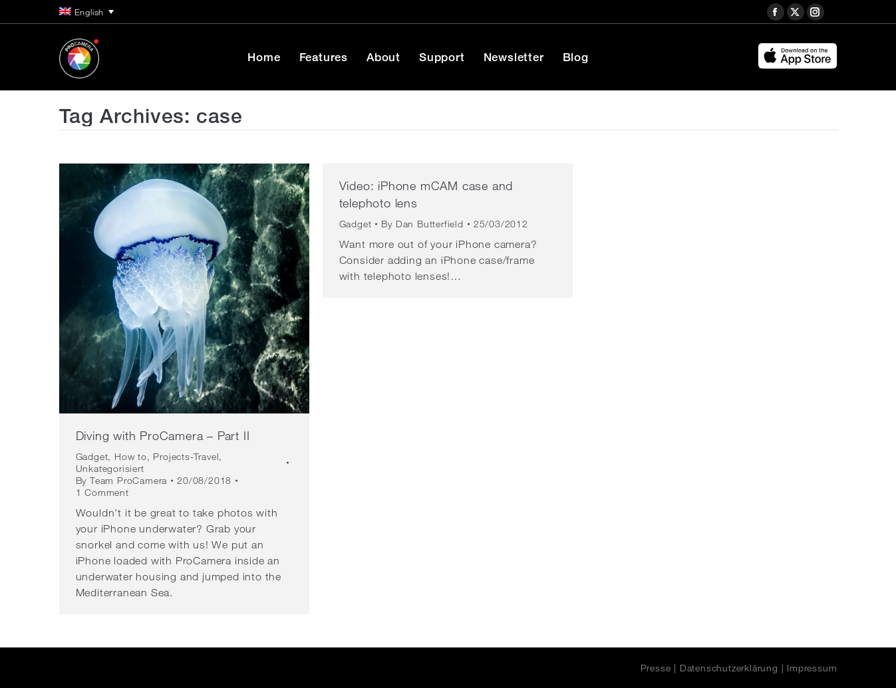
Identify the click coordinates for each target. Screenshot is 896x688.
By (122, 481)
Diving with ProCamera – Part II (163, 435)
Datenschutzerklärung (729, 668)
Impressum (812, 668)
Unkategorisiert (110, 469)
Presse (656, 668)
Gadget (92, 457)
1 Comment (102, 493)
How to (130, 457)
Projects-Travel (186, 457)
